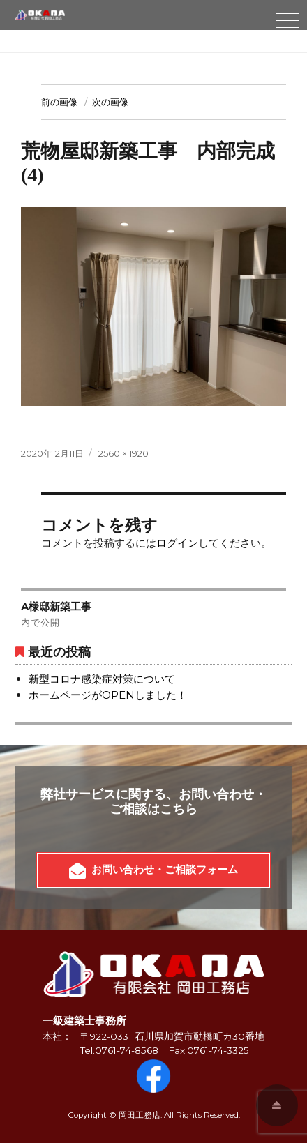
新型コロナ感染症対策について (102, 679)
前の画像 (59, 101)
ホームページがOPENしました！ (108, 695)
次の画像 (110, 101)
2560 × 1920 (123, 453)
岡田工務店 (139, 1115)
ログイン (177, 543)
